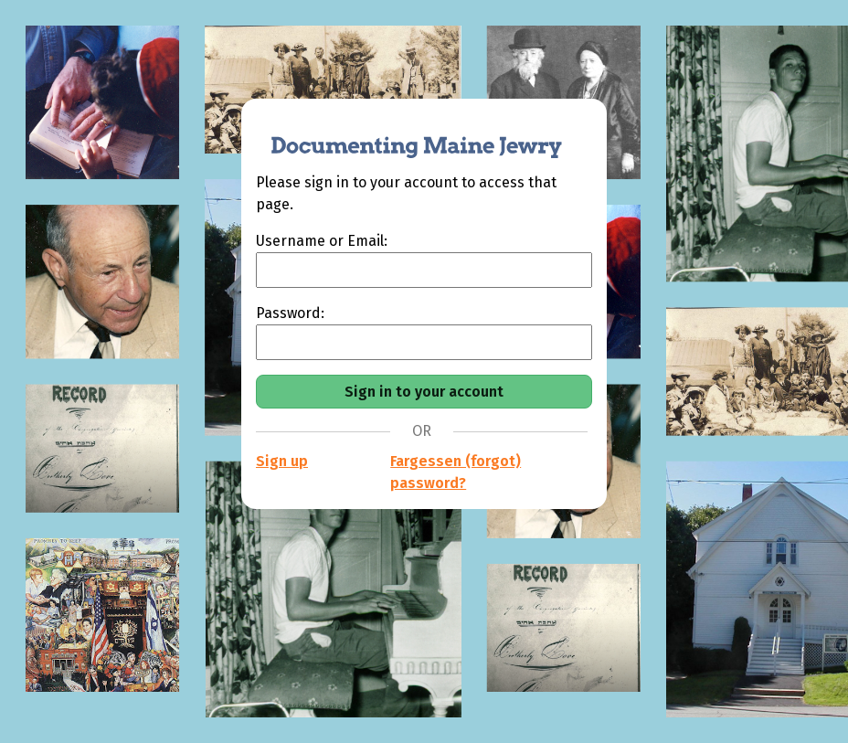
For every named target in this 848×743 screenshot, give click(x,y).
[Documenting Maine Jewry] (406, 135)
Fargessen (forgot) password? (455, 472)
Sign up (282, 461)
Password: (290, 313)
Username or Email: (321, 240)
